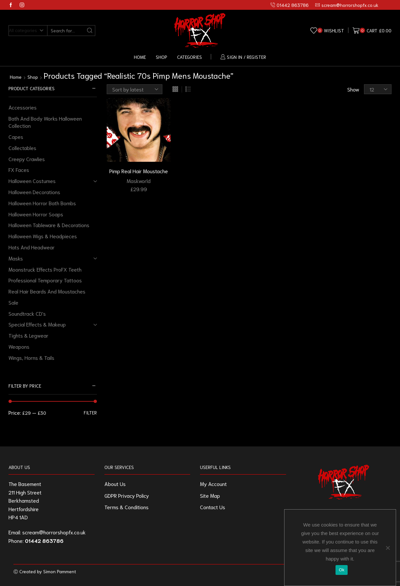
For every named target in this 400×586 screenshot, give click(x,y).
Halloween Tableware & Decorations (49, 224)
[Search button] (90, 30)
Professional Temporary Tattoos (45, 279)
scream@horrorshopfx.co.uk (54, 531)
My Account (213, 483)
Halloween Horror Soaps (36, 213)
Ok (341, 569)
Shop (161, 57)
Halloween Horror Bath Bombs (42, 202)
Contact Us (212, 506)
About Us (115, 483)
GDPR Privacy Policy (126, 495)
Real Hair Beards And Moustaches (47, 291)
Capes (16, 136)
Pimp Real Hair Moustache (138, 170)
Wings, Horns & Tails (31, 357)
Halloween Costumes (32, 180)
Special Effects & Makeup (37, 324)
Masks (16, 258)
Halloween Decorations (34, 191)
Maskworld (139, 180)
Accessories (23, 107)
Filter (90, 412)
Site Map (210, 495)
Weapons (19, 346)
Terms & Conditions (126, 506)
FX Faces (19, 169)
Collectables (22, 147)
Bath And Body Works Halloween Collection (45, 122)
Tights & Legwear (28, 335)
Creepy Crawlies (27, 158)
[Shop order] (134, 89)
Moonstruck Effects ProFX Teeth (45, 269)
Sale (13, 302)
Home (140, 57)
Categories (189, 57)
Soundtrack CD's (27, 313)
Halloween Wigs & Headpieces (43, 235)
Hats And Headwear (32, 246)
